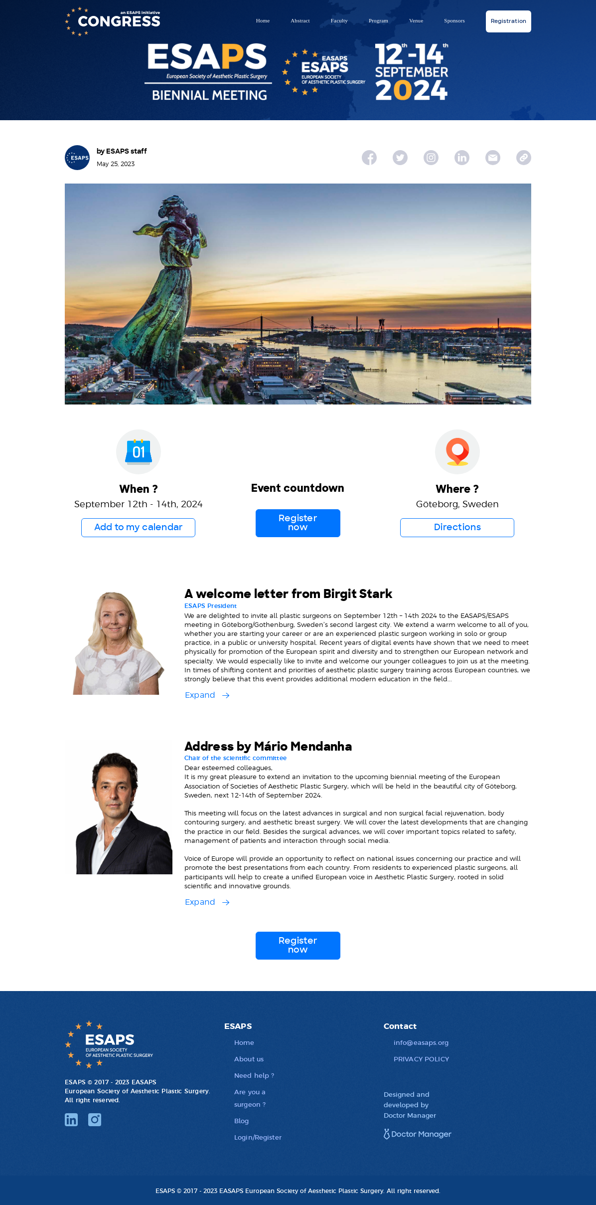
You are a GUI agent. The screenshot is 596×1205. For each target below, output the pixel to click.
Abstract (300, 20)
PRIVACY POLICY (421, 1058)
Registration (508, 21)
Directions (457, 527)
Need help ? (254, 1075)
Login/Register (258, 1137)
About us (249, 1058)
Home (263, 20)
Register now (298, 523)
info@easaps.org (421, 1042)
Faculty (339, 20)
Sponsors (454, 20)
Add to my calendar (138, 527)
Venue (416, 20)
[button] (207, 691)
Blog (241, 1120)
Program (378, 20)
